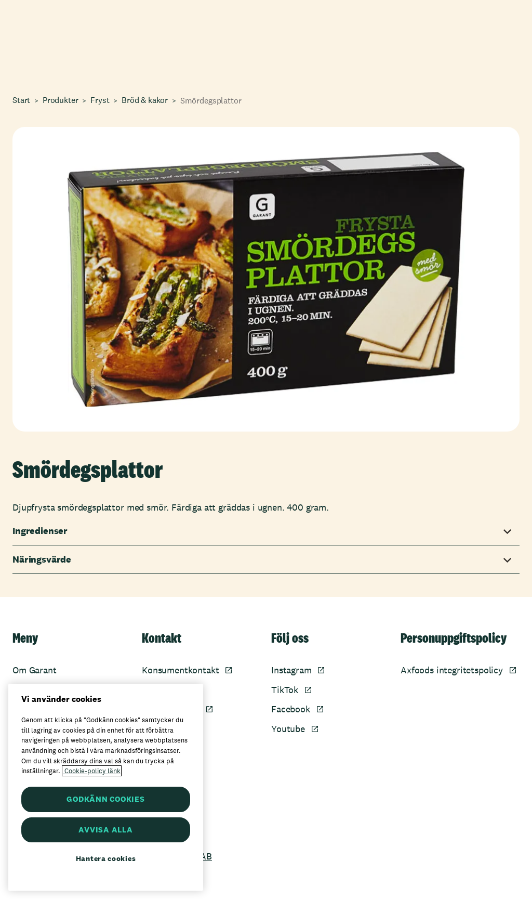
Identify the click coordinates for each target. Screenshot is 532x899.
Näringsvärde (41, 559)
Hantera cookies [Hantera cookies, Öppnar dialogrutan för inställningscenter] (106, 858)
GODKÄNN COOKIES (105, 799)
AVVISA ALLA (105, 830)
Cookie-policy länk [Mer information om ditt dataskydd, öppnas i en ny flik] (92, 770)
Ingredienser (40, 531)
